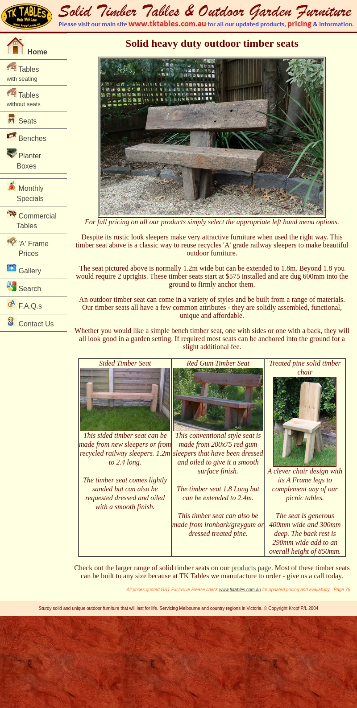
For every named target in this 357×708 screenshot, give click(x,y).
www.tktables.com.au (240, 589)
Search (24, 286)
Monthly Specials (27, 191)
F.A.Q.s (24, 304)
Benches (26, 136)
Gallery (24, 269)
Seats (22, 119)
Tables (23, 72)
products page (251, 568)
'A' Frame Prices (28, 246)
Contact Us (30, 322)
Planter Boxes (27, 158)
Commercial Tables (32, 219)
